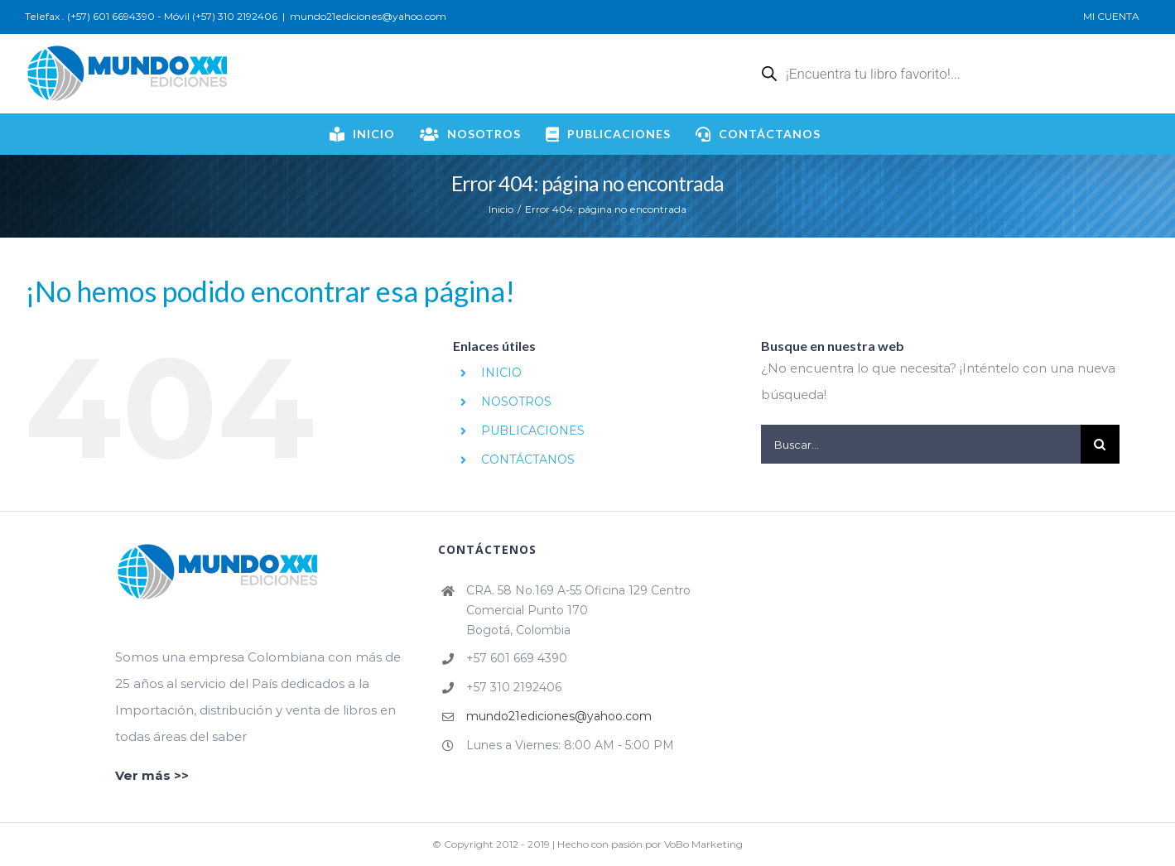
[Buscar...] (921, 444)
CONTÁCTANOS (528, 459)
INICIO (501, 372)
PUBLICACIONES (533, 430)
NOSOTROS (516, 401)
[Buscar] (1100, 444)
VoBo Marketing (703, 844)
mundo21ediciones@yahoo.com (368, 16)
